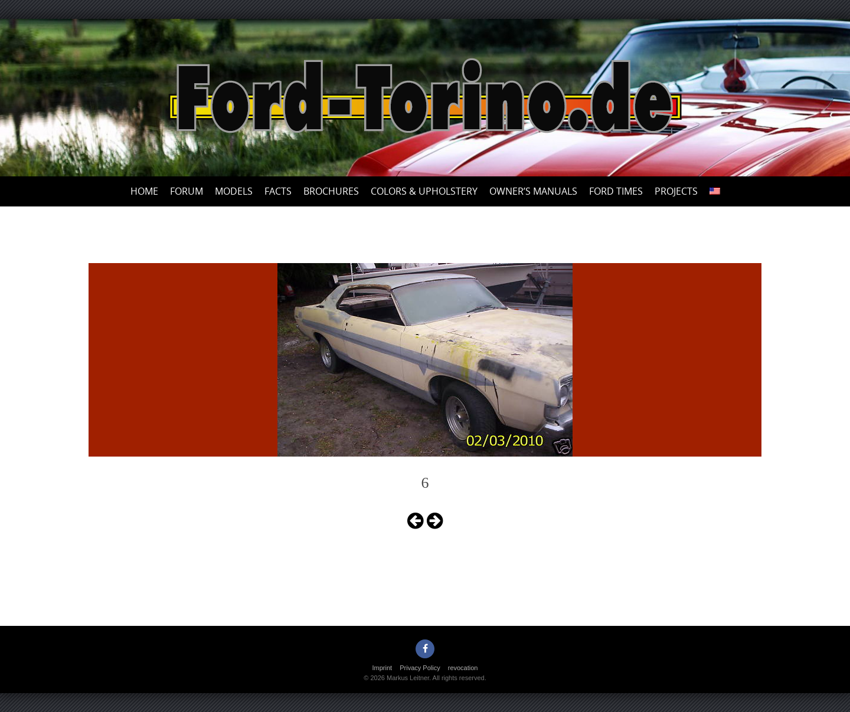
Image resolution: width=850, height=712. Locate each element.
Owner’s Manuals (533, 191)
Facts (278, 191)
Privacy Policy (420, 667)
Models (234, 191)
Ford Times (616, 191)
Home (144, 191)
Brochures (331, 191)
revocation (463, 667)
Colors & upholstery (424, 191)
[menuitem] (715, 191)
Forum (186, 191)
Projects (676, 191)
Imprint (382, 667)
